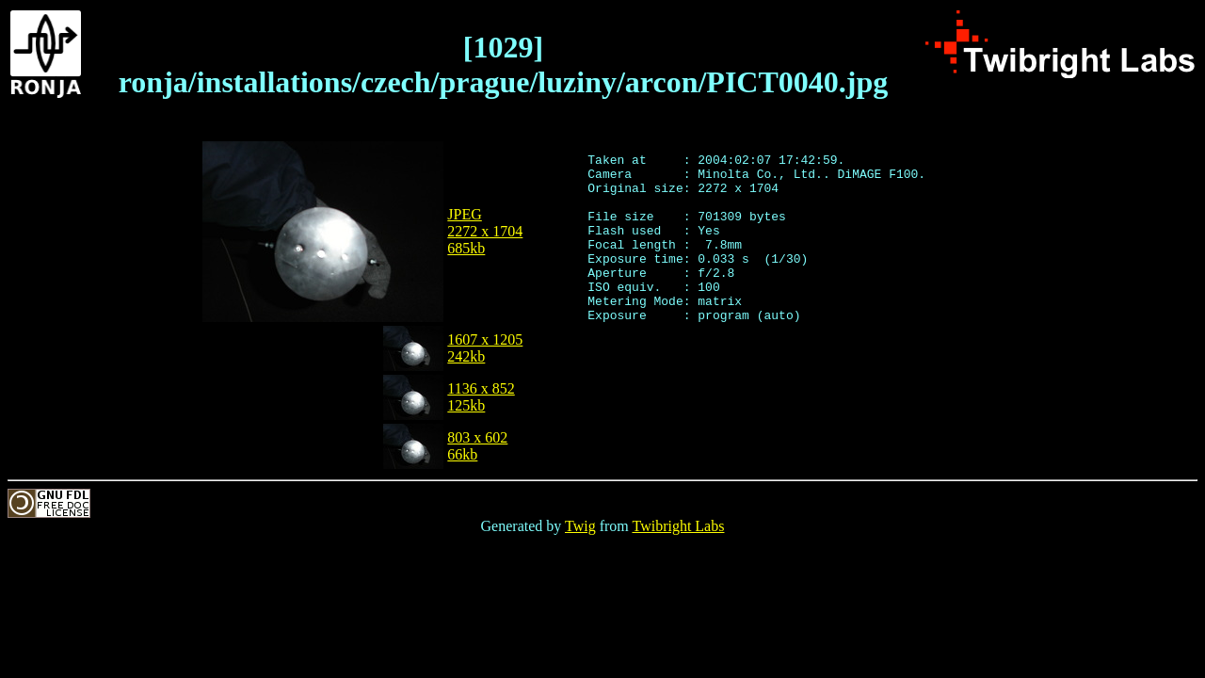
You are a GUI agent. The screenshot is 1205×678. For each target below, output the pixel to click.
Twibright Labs (678, 526)
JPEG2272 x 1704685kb (484, 231)
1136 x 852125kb (480, 396)
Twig (580, 526)
